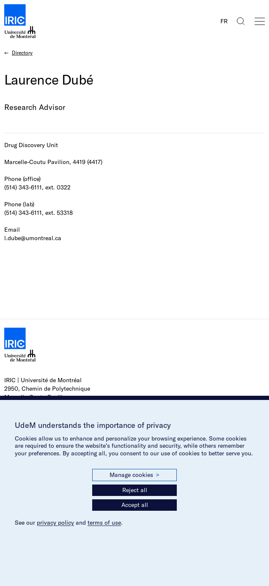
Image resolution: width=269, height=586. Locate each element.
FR (224, 21)
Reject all (134, 490)
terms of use (104, 522)
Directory (22, 52)
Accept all (134, 505)
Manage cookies (134, 475)
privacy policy (55, 522)
